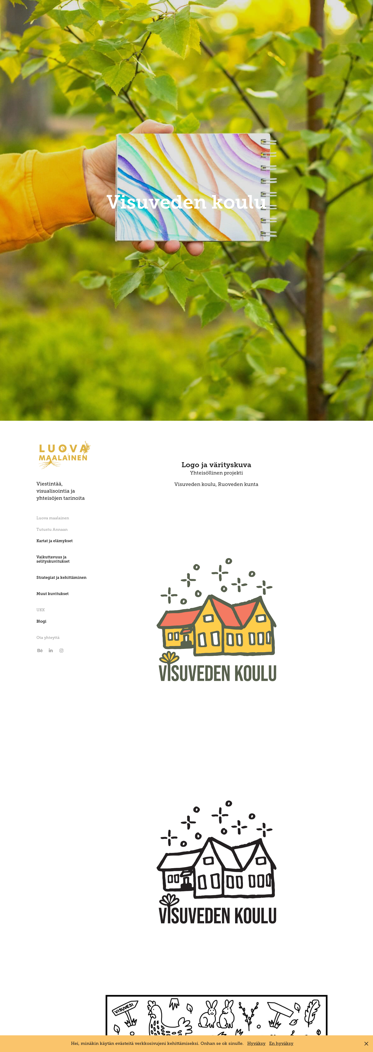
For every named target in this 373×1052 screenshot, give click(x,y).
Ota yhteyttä (48, 638)
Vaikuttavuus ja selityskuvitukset (53, 559)
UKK (40, 610)
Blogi (41, 621)
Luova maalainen (52, 518)
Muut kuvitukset (52, 593)
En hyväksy (281, 1043)
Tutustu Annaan (52, 529)
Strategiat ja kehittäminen (61, 577)
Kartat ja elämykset (54, 541)
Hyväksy (256, 1043)
